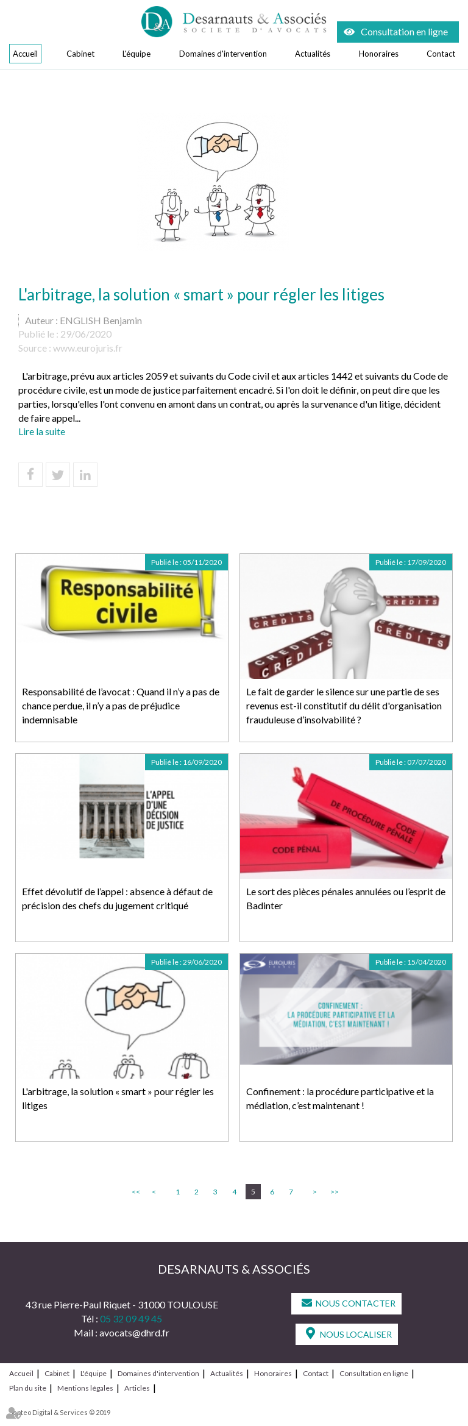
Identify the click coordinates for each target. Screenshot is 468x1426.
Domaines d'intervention (223, 54)
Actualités (312, 54)
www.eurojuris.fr (87, 347)
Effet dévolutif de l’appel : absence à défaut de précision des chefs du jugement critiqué (117, 898)
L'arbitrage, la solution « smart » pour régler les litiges (118, 1098)
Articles (137, 1387)
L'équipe (136, 54)
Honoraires (379, 54)
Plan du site (27, 1387)
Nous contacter (355, 1303)
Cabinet (80, 54)
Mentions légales (85, 1387)
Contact (441, 54)
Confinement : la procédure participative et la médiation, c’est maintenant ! (340, 1098)
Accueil (25, 54)
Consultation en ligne (404, 31)
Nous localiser (356, 1334)
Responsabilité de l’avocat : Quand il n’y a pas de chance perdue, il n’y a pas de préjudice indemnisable (120, 705)
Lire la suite (41, 431)
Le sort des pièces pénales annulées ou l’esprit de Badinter (345, 898)
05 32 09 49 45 (131, 1318)
